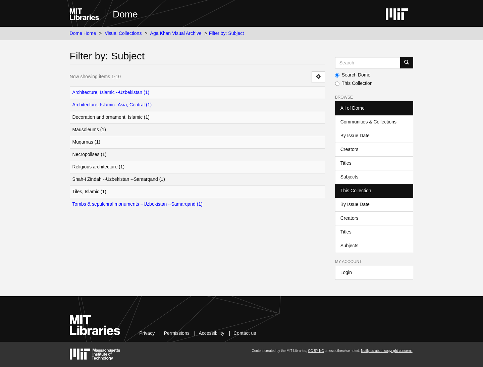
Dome (125, 14)
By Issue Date (355, 135)
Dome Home (83, 33)
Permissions (177, 333)
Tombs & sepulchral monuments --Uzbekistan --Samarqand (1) (137, 204)
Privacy (147, 333)
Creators (349, 149)
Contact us (244, 333)
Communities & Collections (368, 121)
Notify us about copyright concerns (386, 351)
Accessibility (211, 333)
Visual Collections (123, 33)
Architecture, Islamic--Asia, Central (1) (112, 104)
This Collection (354, 83)
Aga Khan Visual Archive (176, 33)
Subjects (349, 176)
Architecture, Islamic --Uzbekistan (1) (111, 92)
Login (346, 272)
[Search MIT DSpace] (367, 62)
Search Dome (353, 74)
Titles (346, 163)
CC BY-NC (316, 351)
